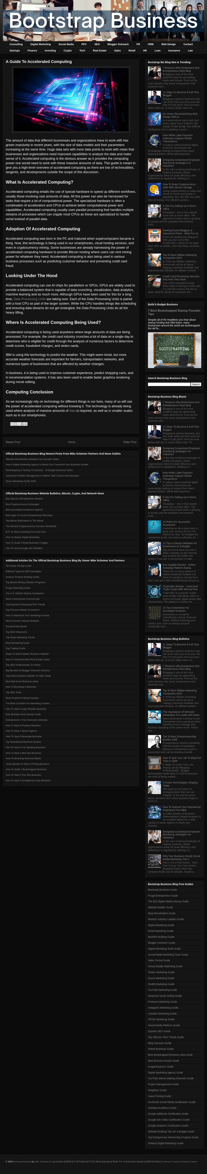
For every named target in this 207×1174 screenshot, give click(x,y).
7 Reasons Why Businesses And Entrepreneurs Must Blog (181, 69)
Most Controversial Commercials (23, 599)
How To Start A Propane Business (23, 725)
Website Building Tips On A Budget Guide (171, 1131)
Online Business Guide (161, 1048)
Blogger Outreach (118, 44)
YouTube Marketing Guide (162, 989)
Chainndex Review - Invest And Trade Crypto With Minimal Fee (180, 588)
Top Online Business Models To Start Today (28, 675)
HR (145, 50)
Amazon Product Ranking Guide (22, 577)
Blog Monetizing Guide (17, 643)
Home (72, 442)
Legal (53, 1161)
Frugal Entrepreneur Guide (163, 895)
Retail (132, 50)
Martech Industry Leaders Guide (166, 919)
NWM (68, 1161)
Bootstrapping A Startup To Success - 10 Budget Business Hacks (39, 470)
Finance (32, 50)
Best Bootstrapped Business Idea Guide (170, 1054)
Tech (82, 50)
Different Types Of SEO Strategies (23, 571)
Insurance (174, 50)
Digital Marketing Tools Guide (164, 948)
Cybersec (166, 1161)
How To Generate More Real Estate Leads (28, 659)
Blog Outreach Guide (160, 1043)
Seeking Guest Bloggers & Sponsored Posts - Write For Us (180, 232)
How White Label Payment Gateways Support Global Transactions (178, 138)
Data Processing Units (30, 299)
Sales (117, 50)
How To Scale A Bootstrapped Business (26, 769)
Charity (184, 1161)
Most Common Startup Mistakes (22, 620)
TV (90, 1161)
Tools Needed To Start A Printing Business (28, 764)
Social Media (66, 44)
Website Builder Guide (160, 907)
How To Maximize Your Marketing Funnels (27, 615)
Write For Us (119, 1161)
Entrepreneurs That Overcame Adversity (27, 720)
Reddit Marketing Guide (161, 984)
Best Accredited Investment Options (24, 509)
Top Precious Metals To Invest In (22, 609)
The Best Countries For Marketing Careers (28, 703)
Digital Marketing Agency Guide (165, 1072)
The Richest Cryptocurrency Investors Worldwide (31, 526)
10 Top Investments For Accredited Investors (176, 609)
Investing (50, 50)
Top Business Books (16, 626)
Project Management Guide (163, 1084)
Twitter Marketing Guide (161, 972)
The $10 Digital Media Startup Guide (168, 901)
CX (74, 1161)
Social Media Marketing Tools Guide (168, 954)
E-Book (98, 1161)
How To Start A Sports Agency (21, 731)
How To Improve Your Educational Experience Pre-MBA (182, 808)
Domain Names (136, 1161)
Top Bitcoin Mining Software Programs (25, 582)
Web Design (168, 44)
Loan (157, 50)
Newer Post (13, 442)
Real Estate (99, 50)
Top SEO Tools (13, 692)
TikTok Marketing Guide (161, 1019)
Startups (15, 50)
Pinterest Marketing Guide (162, 1001)
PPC (84, 44)
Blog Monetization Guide (162, 913)
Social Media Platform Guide (164, 1025)
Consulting (16, 44)
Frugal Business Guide (161, 1066)
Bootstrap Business (22, 1161)
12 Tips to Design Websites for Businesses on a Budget (180, 545)
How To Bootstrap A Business (21, 686)
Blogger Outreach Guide (161, 942)
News (61, 1161)
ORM (151, 44)
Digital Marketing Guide (161, 925)
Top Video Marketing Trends (20, 637)
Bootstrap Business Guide (162, 889)
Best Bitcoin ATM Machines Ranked (24, 498)
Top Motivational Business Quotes (23, 741)
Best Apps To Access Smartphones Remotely (29, 515)
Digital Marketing (40, 44)
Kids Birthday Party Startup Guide (23, 714)
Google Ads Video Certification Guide (169, 1119)
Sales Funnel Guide (159, 960)
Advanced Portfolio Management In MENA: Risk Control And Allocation (42, 475)
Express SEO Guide (159, 1031)
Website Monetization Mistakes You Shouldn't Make (32, 459)
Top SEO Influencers (16, 632)
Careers (176, 1161)
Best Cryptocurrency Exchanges (22, 504)
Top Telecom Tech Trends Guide (166, 1037)
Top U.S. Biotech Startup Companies (25, 593)
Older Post (129, 442)
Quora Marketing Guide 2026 (21, 481)
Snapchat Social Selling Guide (165, 995)
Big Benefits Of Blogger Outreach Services (28, 670)
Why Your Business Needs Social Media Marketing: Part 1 (181, 858)
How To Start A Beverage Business (24, 736)
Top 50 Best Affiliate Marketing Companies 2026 (180, 256)
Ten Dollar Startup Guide (18, 565)
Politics (157, 1161)
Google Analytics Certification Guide (168, 1125)
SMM (148, 1161)
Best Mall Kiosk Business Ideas (22, 681)
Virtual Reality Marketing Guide (165, 966)
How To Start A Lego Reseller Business (26, 709)
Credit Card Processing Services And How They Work (181, 278)
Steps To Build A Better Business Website (27, 654)
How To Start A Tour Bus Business (23, 775)
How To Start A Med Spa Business (23, 753)
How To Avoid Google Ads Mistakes (24, 548)
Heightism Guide (157, 1090)
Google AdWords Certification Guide (168, 1113)
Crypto (68, 50)
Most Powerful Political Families (22, 698)
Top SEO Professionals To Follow (23, 665)
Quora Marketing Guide (161, 978)
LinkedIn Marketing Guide (162, 1013)
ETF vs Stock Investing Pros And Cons (26, 531)
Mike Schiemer (42, 1161)
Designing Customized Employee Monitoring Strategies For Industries (181, 162)
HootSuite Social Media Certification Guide (172, 1102)
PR (138, 44)
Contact (188, 44)
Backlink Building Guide (161, 936)
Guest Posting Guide (159, 1096)
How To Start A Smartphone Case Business (28, 780)
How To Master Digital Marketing (22, 537)
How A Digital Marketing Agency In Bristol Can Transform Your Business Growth (47, 464)
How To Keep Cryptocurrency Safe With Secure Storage (179, 186)
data (72, 410)
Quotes (107, 1161)
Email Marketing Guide (161, 930)
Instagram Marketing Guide (163, 1007)
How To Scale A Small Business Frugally (27, 542)
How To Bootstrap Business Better (23, 758)
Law (190, 50)
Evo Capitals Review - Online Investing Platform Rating (179, 566)
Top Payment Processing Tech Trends (25, 604)
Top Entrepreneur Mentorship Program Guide (173, 1137)
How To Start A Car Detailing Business (25, 747)
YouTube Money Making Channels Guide (171, 1078)
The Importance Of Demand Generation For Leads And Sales (181, 713)
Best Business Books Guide (163, 1060)
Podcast (82, 1161)
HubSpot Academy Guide (162, 1107)
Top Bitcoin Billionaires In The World (24, 520)
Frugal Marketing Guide (18, 588)
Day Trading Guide (15, 648)
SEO (97, 44)
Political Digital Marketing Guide (166, 1143)
